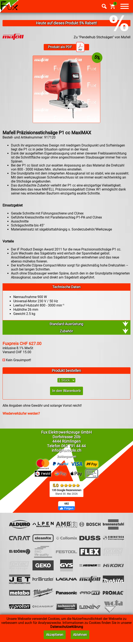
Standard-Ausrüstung (66, 324)
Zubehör (66, 331)
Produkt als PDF (66, 47)
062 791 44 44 (73, 446)
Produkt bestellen (66, 370)
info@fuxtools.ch (66, 450)
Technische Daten (66, 287)
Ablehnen (80, 635)
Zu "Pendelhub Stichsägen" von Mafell (102, 37)
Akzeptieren (54, 635)
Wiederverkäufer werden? (21, 414)
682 (66, 503)
